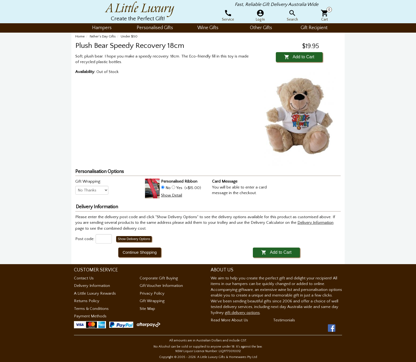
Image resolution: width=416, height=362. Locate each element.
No (168, 188)
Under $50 (129, 36)
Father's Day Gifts (103, 36)
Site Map (147, 308)
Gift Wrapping (152, 301)
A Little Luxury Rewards (95, 293)
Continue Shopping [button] (140, 252)
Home (80, 36)
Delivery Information (92, 285)
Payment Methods (90, 316)
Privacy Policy (152, 293)
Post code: (85, 239)
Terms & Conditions (91, 308)
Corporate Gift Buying (159, 278)
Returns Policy (86, 301)
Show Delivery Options (134, 239)
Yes (179, 188)
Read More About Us (229, 320)
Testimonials (284, 320)
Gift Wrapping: (88, 181)
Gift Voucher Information (161, 285)
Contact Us (84, 278)
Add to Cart (299, 57)
